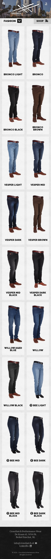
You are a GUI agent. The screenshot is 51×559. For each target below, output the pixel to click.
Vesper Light (13, 185)
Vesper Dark (13, 240)
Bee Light (38, 405)
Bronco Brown (38, 128)
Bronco (38, 74)
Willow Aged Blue (13, 349)
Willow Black (13, 405)
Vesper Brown (37, 240)
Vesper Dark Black (38, 294)
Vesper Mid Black (13, 294)
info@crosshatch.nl (24, 543)
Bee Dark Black (37, 514)
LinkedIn (24, 546)
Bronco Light (13, 74)
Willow (38, 350)
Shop (42, 20)
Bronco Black (13, 130)
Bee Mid (13, 460)
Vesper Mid (38, 185)
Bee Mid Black (13, 514)
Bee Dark (37, 460)
